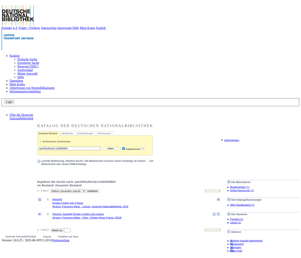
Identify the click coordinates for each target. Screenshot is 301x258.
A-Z (15, 28)
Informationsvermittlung (25, 91)
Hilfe (75, 28)
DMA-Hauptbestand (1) (242, 205)
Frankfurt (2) (236, 219)
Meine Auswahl (27, 73)
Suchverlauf (25, 70)
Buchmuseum (104, 133)
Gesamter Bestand (47, 133)
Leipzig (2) (235, 222)
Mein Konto (87, 28)
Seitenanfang (61, 240)
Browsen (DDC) (27, 66)
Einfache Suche (27, 59)
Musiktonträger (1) (239, 187)
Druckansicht (237, 244)
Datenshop (16, 80)
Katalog (15, 55)
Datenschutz (49, 28)
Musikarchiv (67, 133)
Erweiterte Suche (28, 62)
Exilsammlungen (85, 133)
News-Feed (236, 250)
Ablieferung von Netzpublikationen (32, 88)
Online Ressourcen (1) (242, 190)
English (101, 28)
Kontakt (7, 28)
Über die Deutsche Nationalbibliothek (21, 116)
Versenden (235, 247)
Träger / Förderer (29, 28)
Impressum (65, 28)
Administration (230, 140)
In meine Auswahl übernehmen (246, 240)
